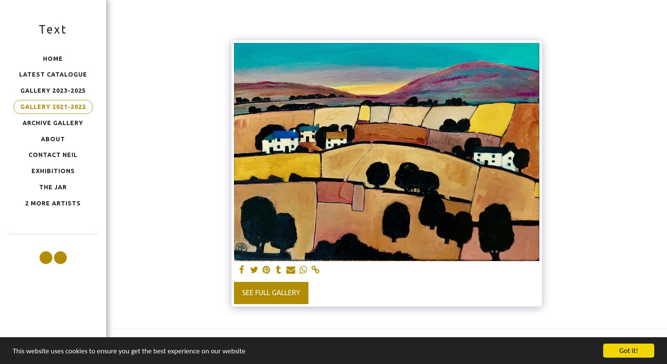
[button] (46, 257)
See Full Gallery (271, 292)
